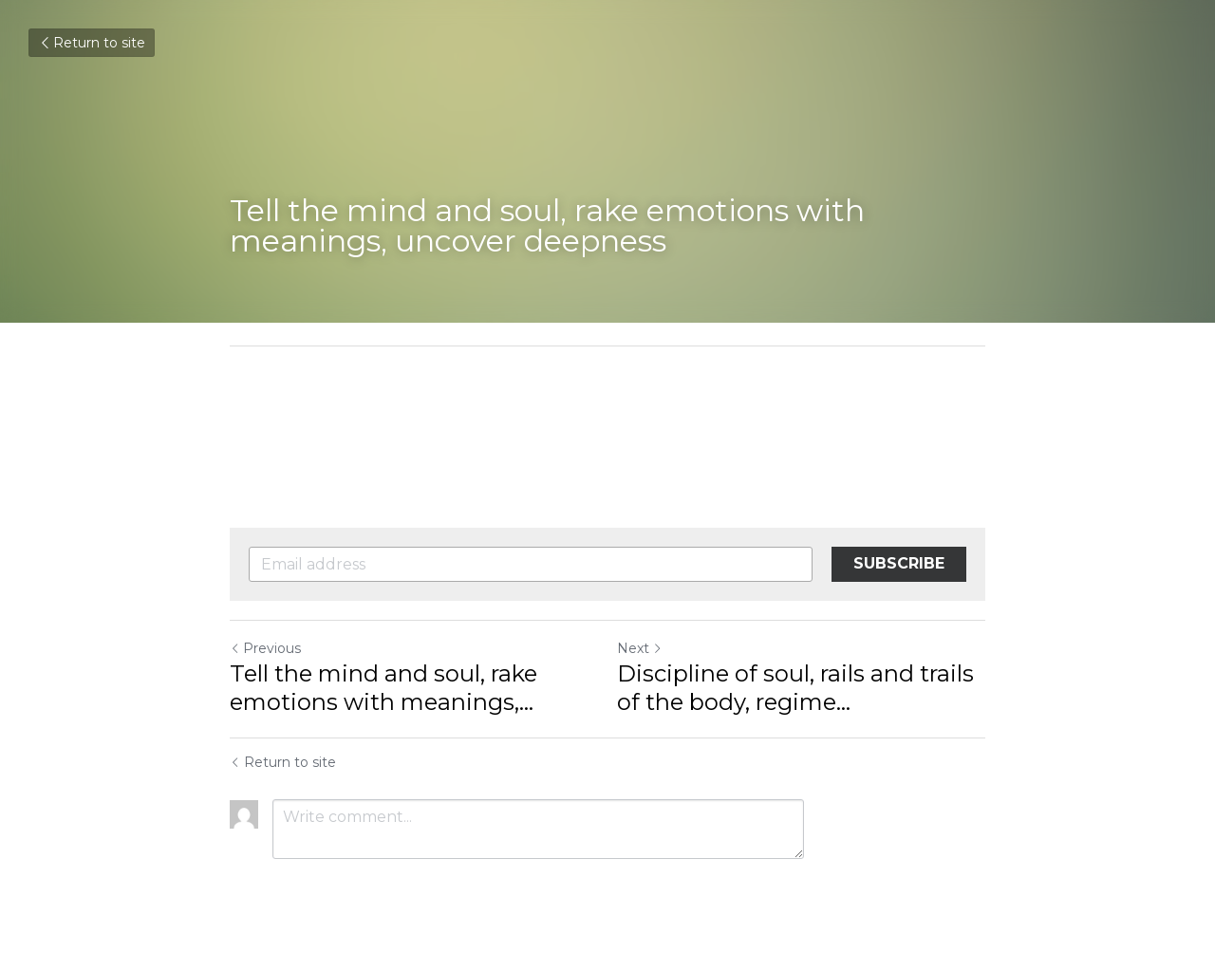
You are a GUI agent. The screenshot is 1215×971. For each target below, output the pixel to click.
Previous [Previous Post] (265, 648)
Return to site (91, 42)
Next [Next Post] (640, 648)
